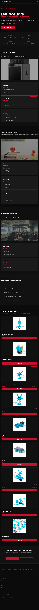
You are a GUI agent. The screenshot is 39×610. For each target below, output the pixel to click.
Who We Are (3, 575)
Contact (2, 582)
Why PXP (2, 580)
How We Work (3, 578)
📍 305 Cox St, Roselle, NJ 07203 (7, 594)
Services (2, 576)
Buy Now (19, 363)
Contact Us (4, 600)
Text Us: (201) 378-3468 (27, 558)
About (2, 587)
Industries (3, 583)
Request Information (8, 27)
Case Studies (3, 585)
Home (2, 8)
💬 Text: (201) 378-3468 (5, 596)
